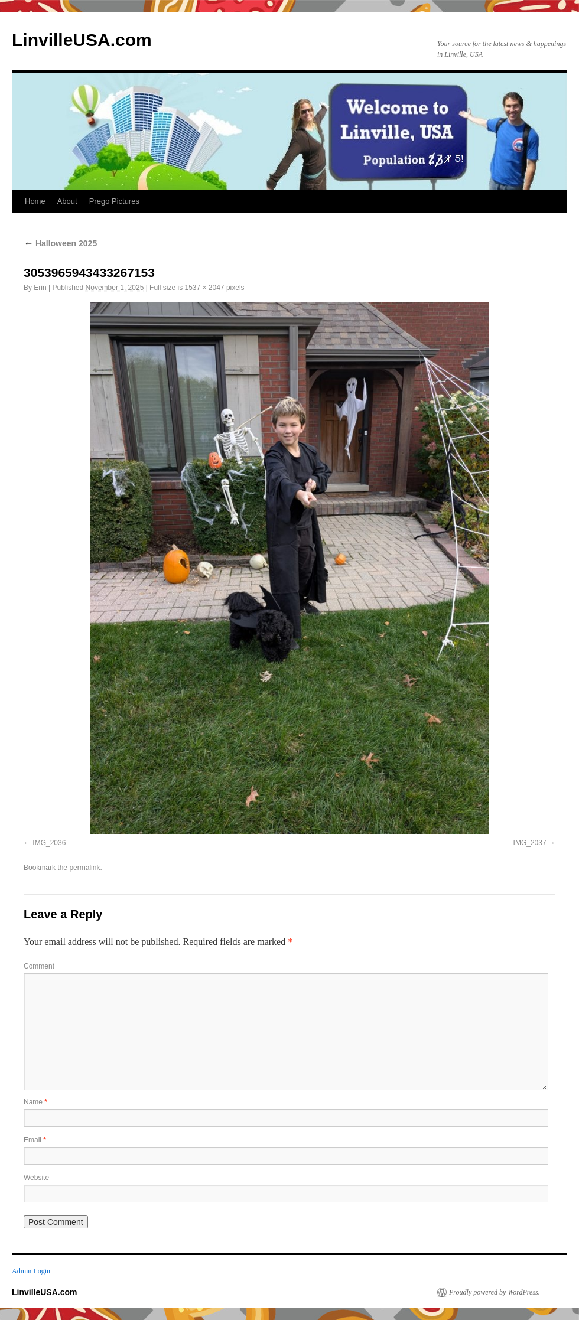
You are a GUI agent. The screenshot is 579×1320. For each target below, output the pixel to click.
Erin (40, 287)
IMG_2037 (530, 843)
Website (36, 1178)
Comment (39, 966)
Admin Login (31, 1271)
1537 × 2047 (204, 287)
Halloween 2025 (60, 243)
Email (35, 1140)
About (67, 201)
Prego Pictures (114, 201)
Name (35, 1102)
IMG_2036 (49, 843)
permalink (84, 867)
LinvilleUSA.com (82, 40)
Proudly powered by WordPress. (494, 1292)
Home (35, 201)
